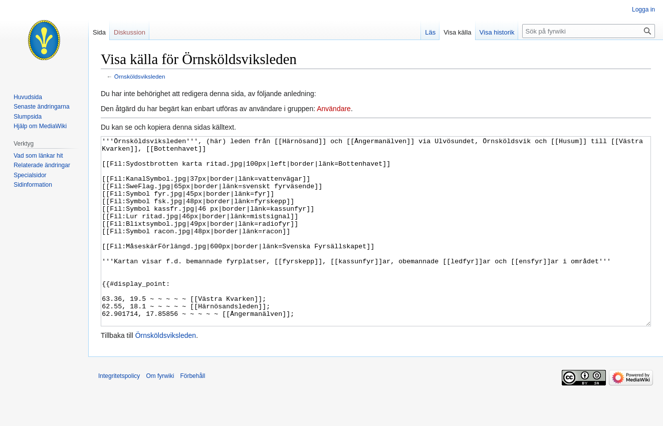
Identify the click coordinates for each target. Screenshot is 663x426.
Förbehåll (192, 413)
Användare (334, 109)
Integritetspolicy (119, 413)
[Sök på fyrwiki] (588, 31)
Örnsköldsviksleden (139, 76)
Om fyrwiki (160, 413)
